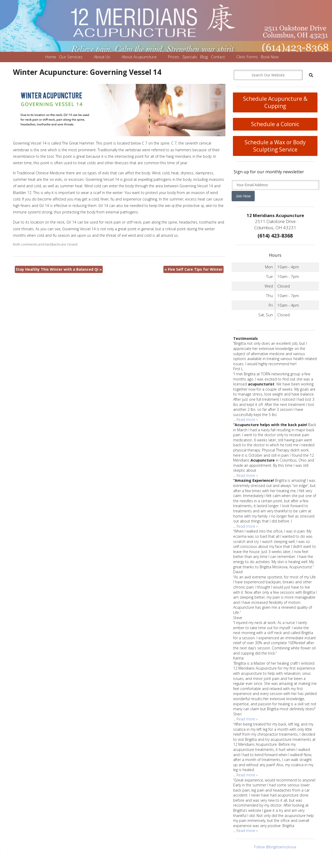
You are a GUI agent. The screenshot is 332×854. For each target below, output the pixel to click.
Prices (173, 57)
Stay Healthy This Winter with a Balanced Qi (59, 269)
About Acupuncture (139, 57)
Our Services (70, 57)
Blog (204, 57)
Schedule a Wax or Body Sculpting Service (275, 146)
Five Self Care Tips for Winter (193, 269)
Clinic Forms (247, 57)
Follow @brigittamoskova (275, 846)
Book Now (270, 57)
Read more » (247, 419)
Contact (218, 57)
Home (50, 57)
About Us (102, 57)
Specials (189, 57)
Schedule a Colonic (275, 124)
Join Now (243, 196)
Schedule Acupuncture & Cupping (275, 102)
